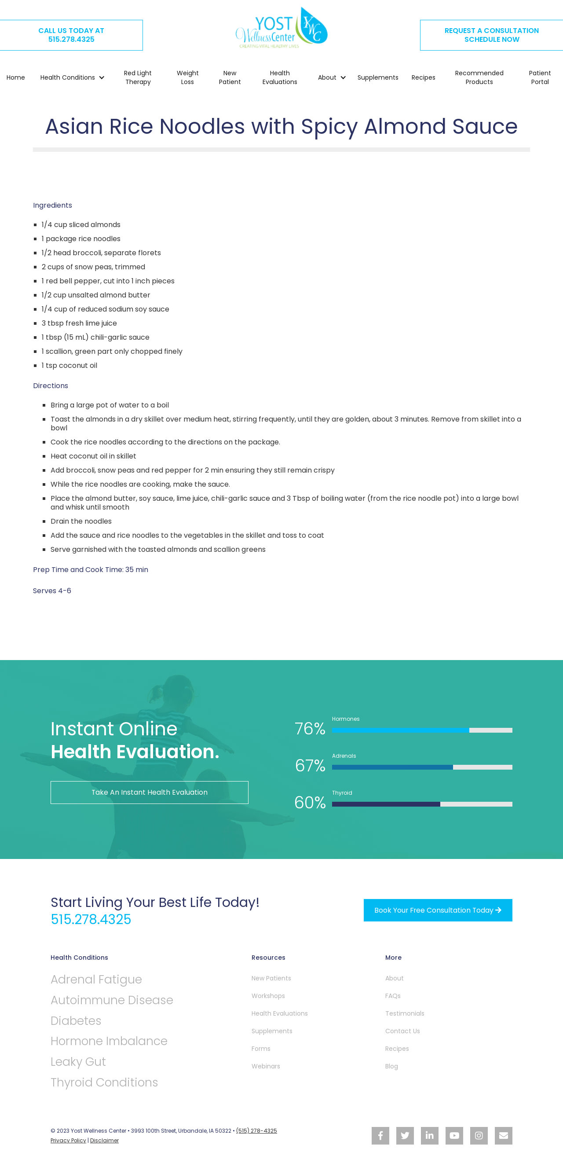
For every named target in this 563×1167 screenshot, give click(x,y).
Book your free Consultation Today (437, 910)
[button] (68, 78)
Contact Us (402, 1030)
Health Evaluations (280, 78)
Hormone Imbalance (111, 1041)
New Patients (271, 977)
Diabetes (77, 1021)
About (394, 977)
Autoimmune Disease (114, 1000)
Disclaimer (105, 1140)
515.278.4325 (92, 919)
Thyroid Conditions (106, 1083)
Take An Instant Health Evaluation (149, 792)
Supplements (378, 77)
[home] (281, 27)
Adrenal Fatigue (97, 979)
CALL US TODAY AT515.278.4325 (71, 35)
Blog (391, 1065)
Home (16, 77)
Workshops (268, 995)
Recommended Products (479, 78)
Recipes (423, 77)
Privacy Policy (69, 1140)
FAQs (393, 995)
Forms (261, 1048)
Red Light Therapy (138, 78)
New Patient (230, 78)
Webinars (266, 1065)
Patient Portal (540, 78)
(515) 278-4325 (256, 1131)
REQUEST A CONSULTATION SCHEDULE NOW (492, 35)
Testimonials (404, 1013)
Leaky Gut (78, 1062)
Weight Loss (188, 78)
